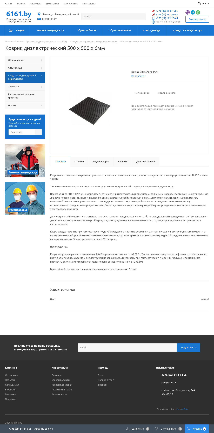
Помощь (56, 375)
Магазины (10, 394)
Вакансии (10, 389)
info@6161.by (169, 382)
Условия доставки (62, 384)
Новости (10, 380)
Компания (11, 367)
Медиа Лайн (182, 409)
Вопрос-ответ (106, 380)
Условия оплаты (61, 380)
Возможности (59, 394)
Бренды (102, 384)
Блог (100, 375)
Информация (60, 367)
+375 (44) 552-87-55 (165, 14)
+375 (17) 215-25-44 (165, 18)
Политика (10, 399)
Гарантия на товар (62, 389)
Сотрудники (12, 384)
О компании (11, 375)
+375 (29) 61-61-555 (165, 10)
